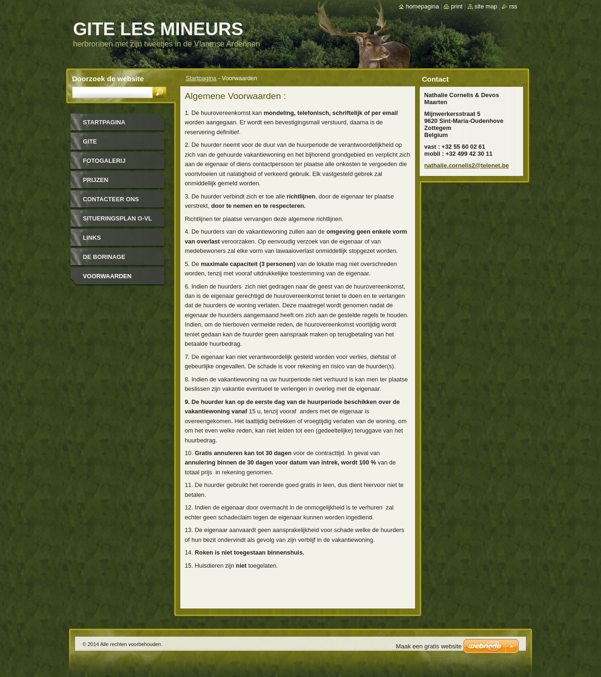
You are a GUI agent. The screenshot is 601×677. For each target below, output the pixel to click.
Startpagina (201, 78)
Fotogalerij (104, 160)
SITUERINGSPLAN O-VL (117, 218)
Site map (486, 6)
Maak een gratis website (429, 646)
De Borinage (104, 256)
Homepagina (422, 6)
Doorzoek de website (108, 79)
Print (456, 6)
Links (92, 237)
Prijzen (95, 179)
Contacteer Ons (111, 199)
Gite (90, 141)
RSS (513, 6)
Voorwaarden (107, 276)
